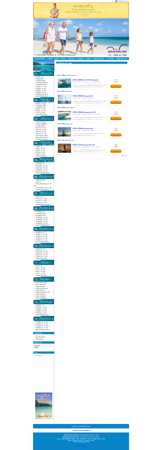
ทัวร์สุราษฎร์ (71, 58)
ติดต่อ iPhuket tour (122, 58)
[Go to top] (123, 155)
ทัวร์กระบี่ (63, 58)
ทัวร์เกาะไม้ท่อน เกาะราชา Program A (86, 80)
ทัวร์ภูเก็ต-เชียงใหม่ (40, 58)
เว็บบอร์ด (88, 58)
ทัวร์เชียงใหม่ (80, 58)
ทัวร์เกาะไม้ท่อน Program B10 (83, 96)
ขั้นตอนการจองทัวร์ (99, 58)
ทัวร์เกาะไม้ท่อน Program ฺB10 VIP (84, 112)
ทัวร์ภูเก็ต (50, 58)
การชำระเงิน (110, 58)
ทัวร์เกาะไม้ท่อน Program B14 (83, 128)
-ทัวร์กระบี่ (80, 430)
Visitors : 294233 (81, 445)
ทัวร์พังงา (56, 58)
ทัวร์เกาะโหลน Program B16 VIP (84, 145)
